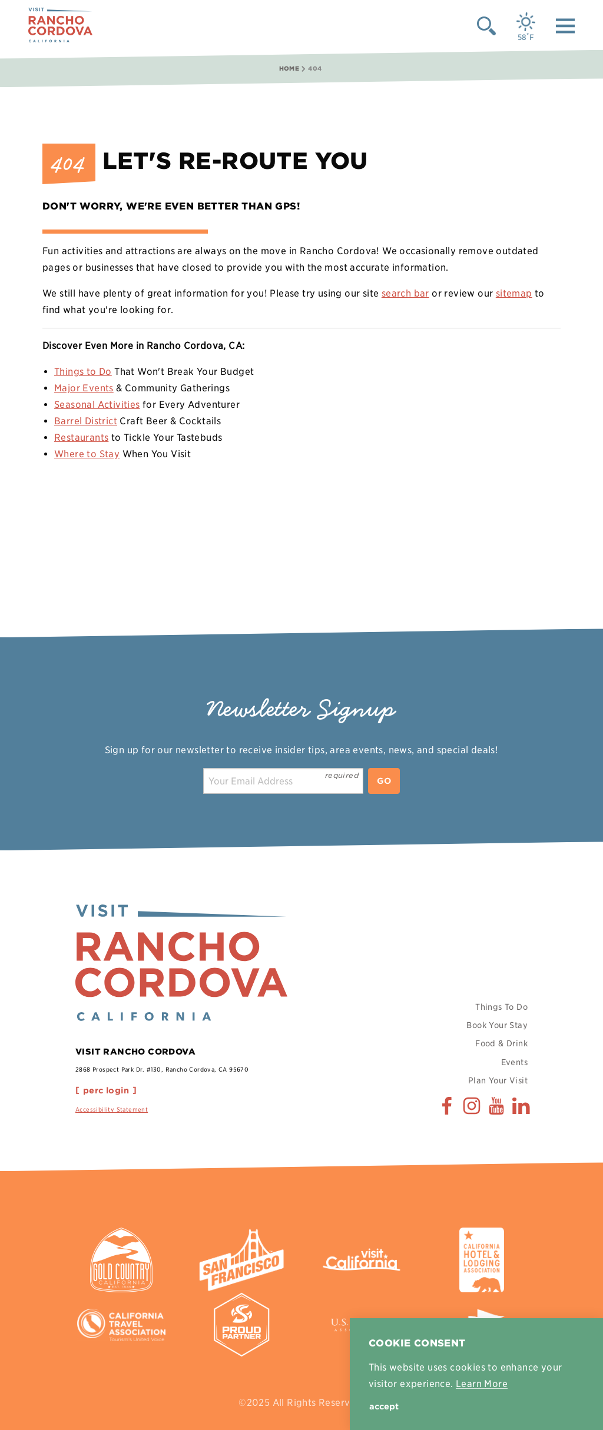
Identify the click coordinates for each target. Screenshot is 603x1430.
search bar (405, 293)
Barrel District (85, 421)
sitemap (514, 293)
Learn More (482, 1383)
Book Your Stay (497, 1025)
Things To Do (501, 1007)
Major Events (84, 388)
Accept (384, 1406)
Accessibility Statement (111, 1109)
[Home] (60, 25)
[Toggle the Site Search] (486, 25)
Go (384, 781)
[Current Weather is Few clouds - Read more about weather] (525, 26)
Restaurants (81, 437)
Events (514, 1062)
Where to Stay (87, 454)
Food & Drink (501, 1043)
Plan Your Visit (498, 1080)
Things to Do (83, 371)
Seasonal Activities (97, 404)
